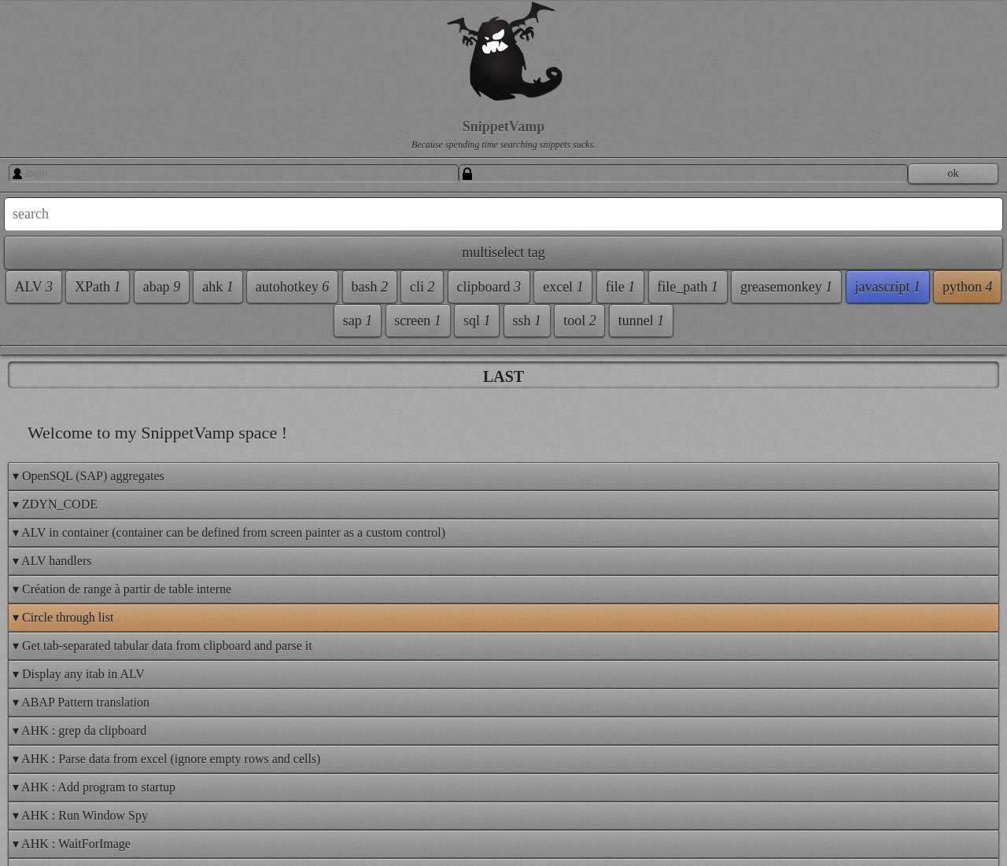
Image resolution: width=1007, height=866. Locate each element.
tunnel (641, 320)
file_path (687, 287)
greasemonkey (786, 287)
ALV (33, 287)
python (967, 287)
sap (358, 320)
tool (579, 320)
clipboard (489, 287)
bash (369, 287)
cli (422, 287)
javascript (887, 287)
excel (563, 287)
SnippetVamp (503, 126)
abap (161, 287)
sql (477, 320)
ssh (527, 320)
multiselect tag (503, 252)
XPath (98, 287)
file (621, 287)
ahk (218, 287)
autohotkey (292, 287)
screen (417, 320)
